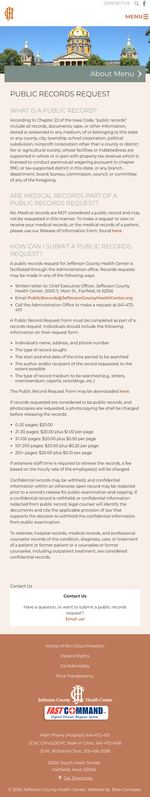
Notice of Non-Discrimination (75, 646)
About (101, 74)
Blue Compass (126, 789)
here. (117, 230)
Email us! (75, 619)
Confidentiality (74, 666)
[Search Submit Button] (136, 3)
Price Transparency (75, 676)
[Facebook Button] (144, 3)
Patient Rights (75, 656)
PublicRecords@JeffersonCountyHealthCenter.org (80, 298)
